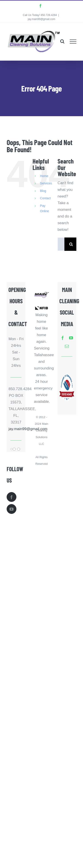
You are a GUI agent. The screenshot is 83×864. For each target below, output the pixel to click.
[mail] (67, 346)
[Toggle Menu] (73, 42)
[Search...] (61, 244)
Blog (43, 191)
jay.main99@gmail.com (41, 19)
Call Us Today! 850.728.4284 (40, 15)
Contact (45, 198)
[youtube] (71, 338)
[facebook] (63, 338)
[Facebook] (11, 497)
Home (44, 176)
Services (46, 183)
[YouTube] (11, 509)
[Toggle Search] (62, 41)
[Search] (71, 244)
